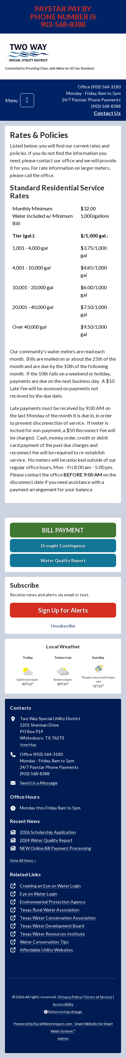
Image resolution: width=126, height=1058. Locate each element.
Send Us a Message (39, 782)
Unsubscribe (63, 625)
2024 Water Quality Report (46, 840)
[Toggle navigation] (27, 100)
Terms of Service (98, 997)
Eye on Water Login (38, 893)
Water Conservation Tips (44, 941)
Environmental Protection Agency (52, 901)
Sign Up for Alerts (63, 610)
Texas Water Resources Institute (52, 933)
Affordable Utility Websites (46, 949)
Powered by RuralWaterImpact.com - (63, 1027)
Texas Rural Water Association (49, 909)
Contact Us (107, 113)
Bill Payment (63, 530)
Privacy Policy (70, 997)
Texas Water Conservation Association (58, 917)
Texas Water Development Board (52, 925)
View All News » (23, 860)
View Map (28, 744)
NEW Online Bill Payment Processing (55, 848)
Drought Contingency (63, 545)
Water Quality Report (63, 560)
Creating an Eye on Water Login (50, 885)
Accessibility (63, 1004)
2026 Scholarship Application (48, 832)
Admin (63, 1038)
